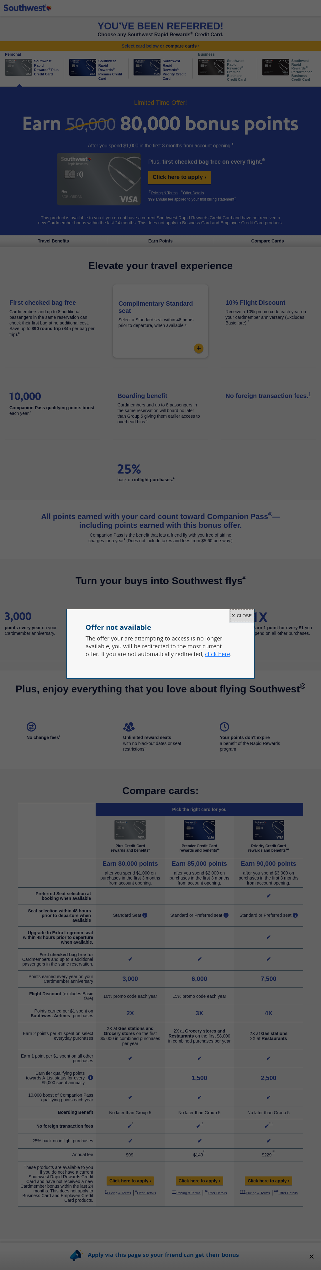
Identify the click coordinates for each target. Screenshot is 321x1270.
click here (217, 654)
